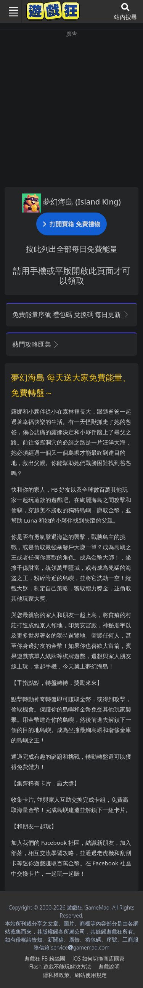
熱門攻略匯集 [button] (35, 344)
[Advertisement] (71, 109)
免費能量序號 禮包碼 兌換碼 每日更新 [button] (70, 314)
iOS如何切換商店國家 (98, 958)
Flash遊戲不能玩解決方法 (60, 966)
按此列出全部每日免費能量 (71, 249)
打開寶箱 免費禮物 (71, 223)
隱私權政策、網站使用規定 (75, 974)
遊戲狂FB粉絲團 (44, 958)
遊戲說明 (109, 966)
